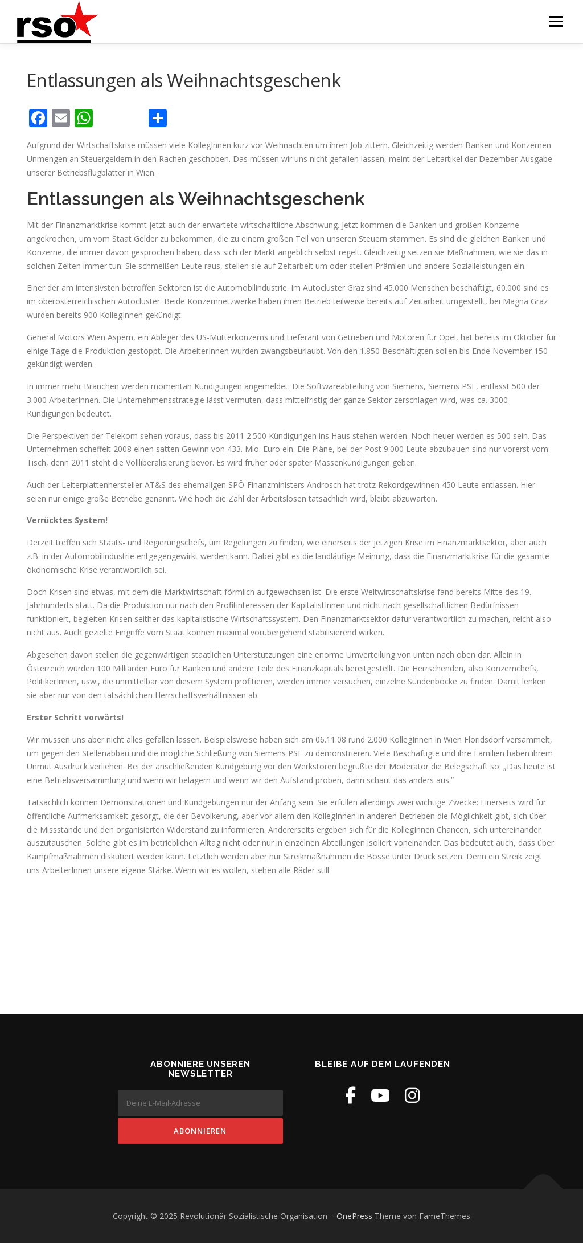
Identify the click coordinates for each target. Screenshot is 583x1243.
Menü (556, 21)
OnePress (354, 1216)
